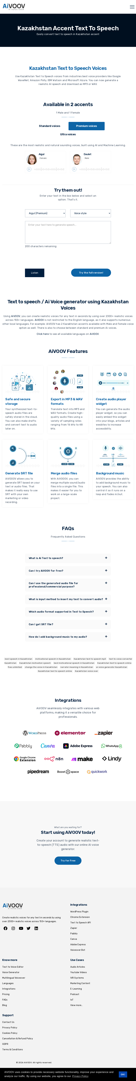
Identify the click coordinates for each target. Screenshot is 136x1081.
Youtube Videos (78, 972)
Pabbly (74, 933)
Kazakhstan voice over (86, 671)
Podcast (74, 994)
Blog (4, 1005)
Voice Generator (10, 972)
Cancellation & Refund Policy (17, 1038)
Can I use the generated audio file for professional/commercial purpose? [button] (68, 585)
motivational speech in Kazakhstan (53, 659)
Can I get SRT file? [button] (68, 624)
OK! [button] (123, 1074)
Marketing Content (80, 983)
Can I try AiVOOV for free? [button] (68, 570)
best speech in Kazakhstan (18, 659)
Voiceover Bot (77, 950)
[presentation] (48, 257)
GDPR (5, 1044)
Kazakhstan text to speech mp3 (90, 659)
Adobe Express (78, 944)
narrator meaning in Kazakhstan (76, 667)
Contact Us (8, 1022)
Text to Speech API (80, 922)
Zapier (73, 928)
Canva (73, 939)
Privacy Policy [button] (80, 1076)
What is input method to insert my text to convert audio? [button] (68, 599)
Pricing (6, 994)
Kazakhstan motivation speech (35, 663)
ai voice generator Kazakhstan (111, 667)
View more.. (76, 1005)
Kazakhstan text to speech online (55, 671)
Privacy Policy (9, 1027)
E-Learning (76, 988)
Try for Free (68, 860)
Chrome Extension (80, 917)
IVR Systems (77, 977)
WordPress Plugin (79, 911)
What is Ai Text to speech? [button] (68, 558)
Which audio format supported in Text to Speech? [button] (68, 611)
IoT (72, 999)
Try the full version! (91, 272)
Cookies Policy (9, 1033)
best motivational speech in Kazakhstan (74, 663)
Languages (8, 983)
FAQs (4, 999)
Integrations (8, 988)
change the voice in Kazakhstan (41, 667)
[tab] (49, 126)
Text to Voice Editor (12, 967)
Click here (43, 333)
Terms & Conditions (12, 1049)
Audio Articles (77, 967)
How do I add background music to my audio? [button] (68, 636)
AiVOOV (15, 316)
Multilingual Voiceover (13, 977)
